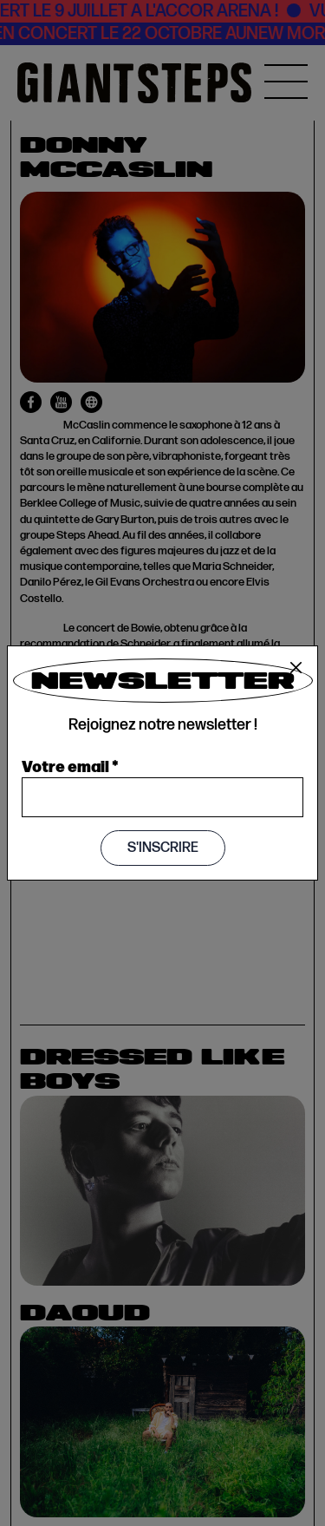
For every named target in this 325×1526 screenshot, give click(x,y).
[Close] (296, 668)
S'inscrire (162, 848)
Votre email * (70, 765)
